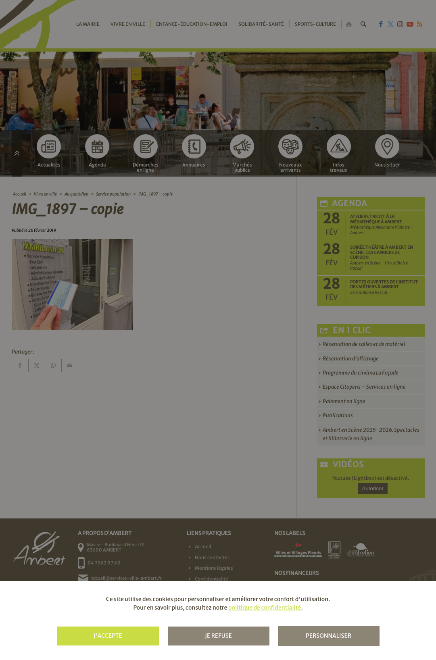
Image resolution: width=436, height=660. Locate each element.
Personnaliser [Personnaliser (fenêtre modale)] (328, 635)
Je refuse (218, 635)
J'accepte (108, 635)
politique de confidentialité (264, 607)
